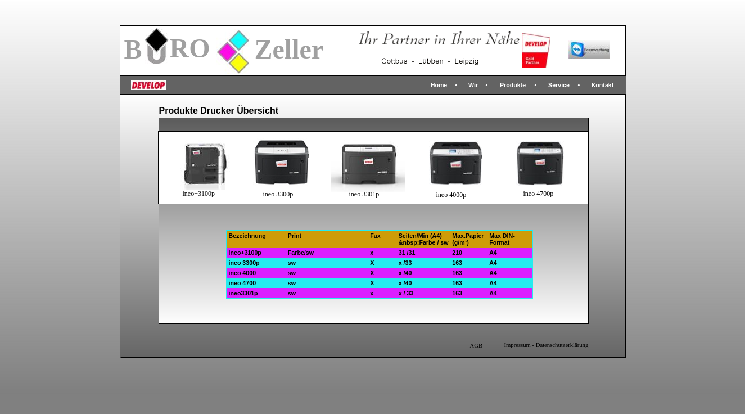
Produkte (513, 85)
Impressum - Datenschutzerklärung (546, 345)
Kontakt (603, 85)
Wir (473, 85)
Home (439, 85)
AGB (476, 346)
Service (559, 85)
